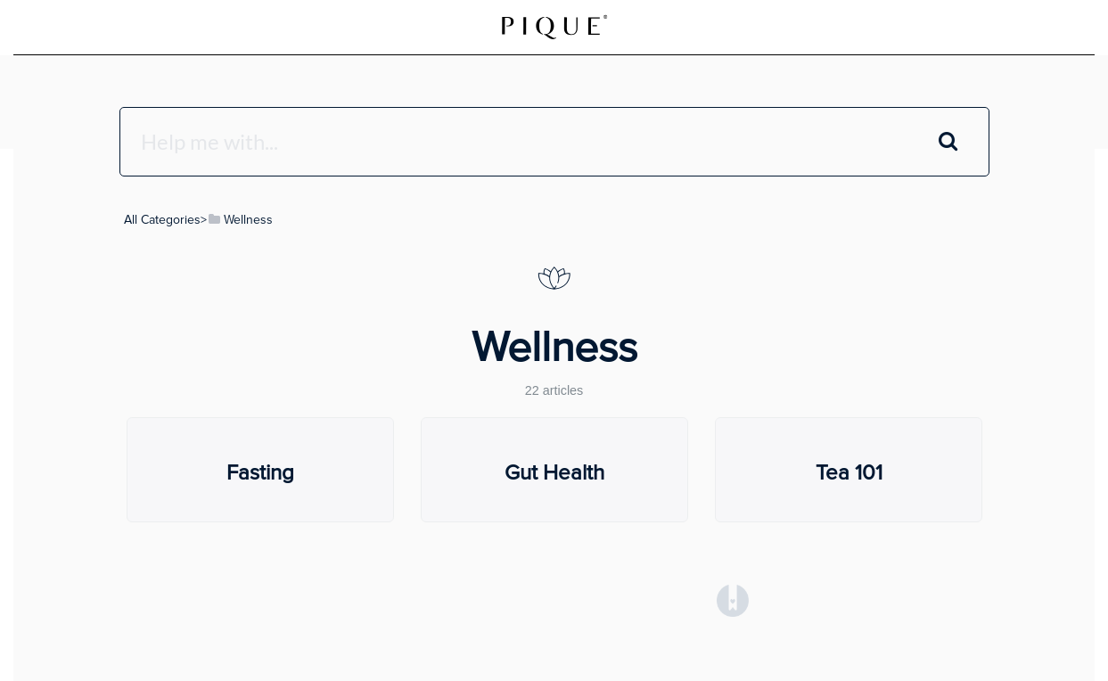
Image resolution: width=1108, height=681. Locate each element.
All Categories (162, 219)
